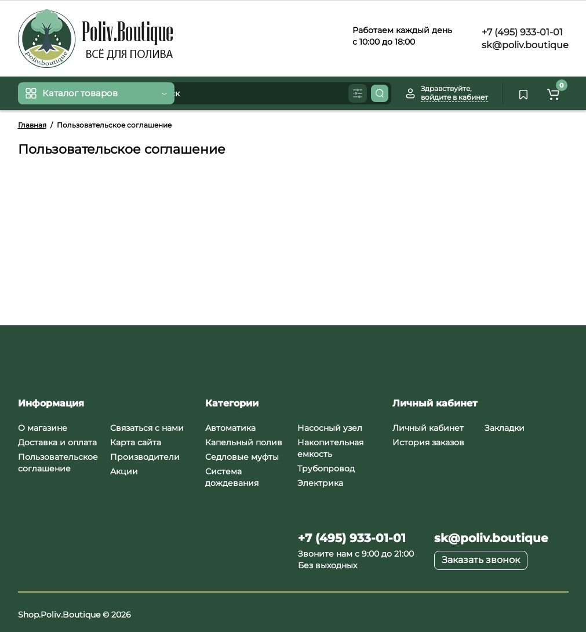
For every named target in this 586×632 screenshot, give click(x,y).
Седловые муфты (242, 457)
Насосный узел (329, 428)
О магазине (42, 428)
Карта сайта (135, 442)
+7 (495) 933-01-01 (521, 32)
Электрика (320, 483)
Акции (124, 471)
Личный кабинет (428, 428)
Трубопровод (326, 468)
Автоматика (230, 428)
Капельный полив (243, 442)
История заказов (428, 442)
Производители (145, 457)
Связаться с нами (147, 428)
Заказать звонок (481, 559)
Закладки (505, 428)
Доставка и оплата (57, 442)
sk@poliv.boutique (524, 44)
